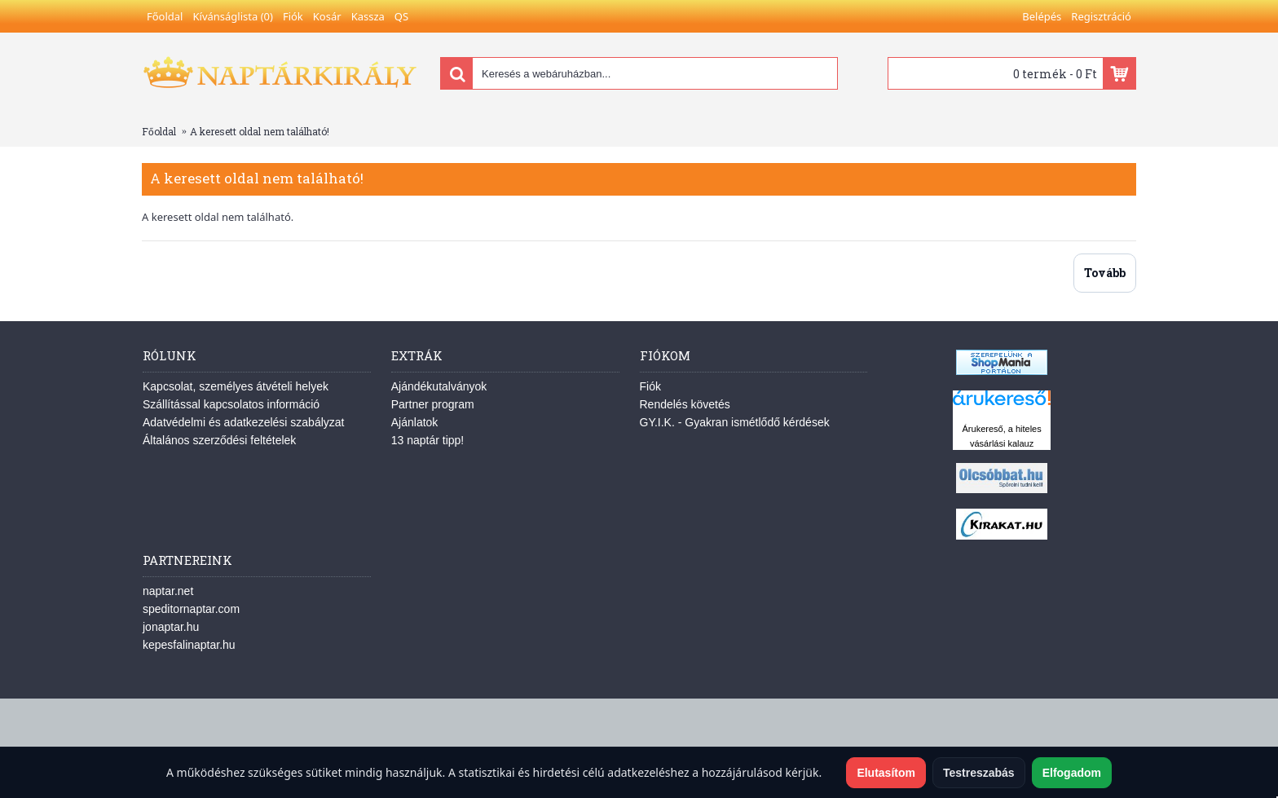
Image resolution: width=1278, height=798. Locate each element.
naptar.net (168, 590)
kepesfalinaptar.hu (189, 644)
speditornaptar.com (191, 608)
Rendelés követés (685, 404)
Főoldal (159, 131)
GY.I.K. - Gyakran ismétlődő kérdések (735, 422)
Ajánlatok (414, 422)
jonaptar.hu (171, 626)
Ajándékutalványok (439, 386)
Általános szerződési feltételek (219, 440)
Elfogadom (1071, 772)
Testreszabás (979, 772)
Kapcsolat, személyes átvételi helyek (235, 386)
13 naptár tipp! (428, 440)
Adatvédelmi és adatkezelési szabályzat (243, 422)
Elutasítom (886, 772)
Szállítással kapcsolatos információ (231, 404)
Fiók (650, 386)
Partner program (432, 404)
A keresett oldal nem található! (259, 131)
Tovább (1105, 272)
